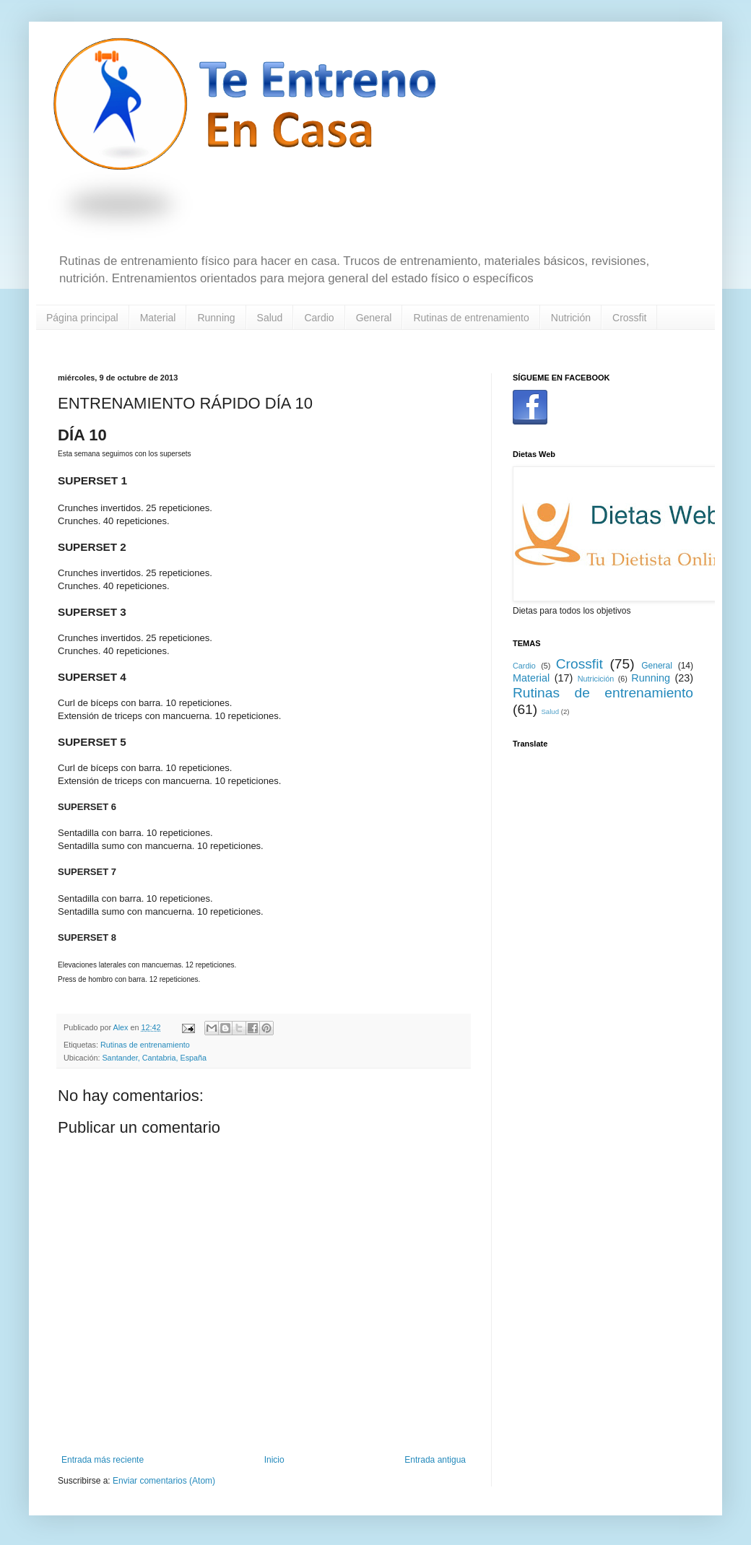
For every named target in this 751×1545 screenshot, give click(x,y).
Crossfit (629, 317)
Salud (270, 317)
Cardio (319, 317)
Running (216, 317)
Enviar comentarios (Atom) (164, 1481)
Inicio (274, 1460)
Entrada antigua (435, 1460)
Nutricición (596, 678)
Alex (121, 1027)
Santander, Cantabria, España (154, 1057)
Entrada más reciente (102, 1460)
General (374, 317)
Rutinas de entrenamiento (471, 317)
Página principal (82, 317)
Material (158, 317)
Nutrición (571, 317)
